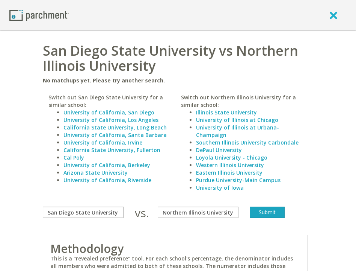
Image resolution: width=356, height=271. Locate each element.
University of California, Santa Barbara (115, 135)
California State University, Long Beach (115, 127)
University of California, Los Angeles (110, 119)
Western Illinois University (230, 165)
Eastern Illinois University (229, 172)
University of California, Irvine (102, 142)
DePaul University (219, 150)
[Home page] (39, 14)
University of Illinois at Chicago (237, 119)
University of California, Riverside (107, 180)
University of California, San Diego (108, 112)
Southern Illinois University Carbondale (247, 142)
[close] (333, 15)
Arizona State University (95, 172)
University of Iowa (220, 187)
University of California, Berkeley (106, 165)
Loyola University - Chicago (231, 157)
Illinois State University (226, 112)
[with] (198, 212)
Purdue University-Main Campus (238, 180)
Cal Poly (73, 157)
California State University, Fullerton (111, 150)
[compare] (83, 212)
